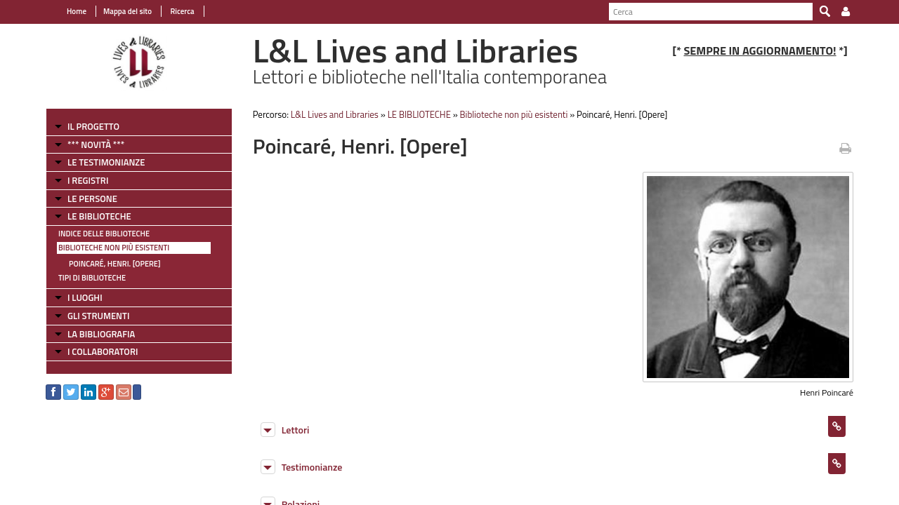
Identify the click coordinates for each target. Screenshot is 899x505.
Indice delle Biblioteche (104, 233)
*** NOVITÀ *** (95, 144)
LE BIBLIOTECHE (99, 216)
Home (76, 11)
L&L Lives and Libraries (335, 114)
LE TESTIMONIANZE (106, 162)
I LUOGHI (85, 297)
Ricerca (182, 11)
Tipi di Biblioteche (92, 277)
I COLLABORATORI (102, 351)
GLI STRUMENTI (98, 316)
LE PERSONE (92, 198)
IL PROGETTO (93, 126)
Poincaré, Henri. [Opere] (115, 263)
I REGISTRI (87, 180)
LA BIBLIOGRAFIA (101, 334)
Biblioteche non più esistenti (113, 247)
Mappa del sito (127, 11)
